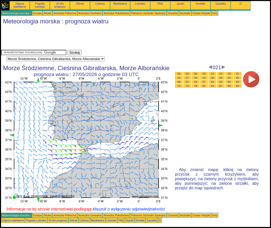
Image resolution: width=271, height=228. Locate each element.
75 (187, 85)
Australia (185, 13)
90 (229, 85)
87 (220, 85)
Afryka (47, 13)
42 (229, 77)
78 (195, 85)
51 (187, 81)
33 (204, 77)
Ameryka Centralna (89, 13)
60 (212, 81)
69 (237, 81)
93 (237, 85)
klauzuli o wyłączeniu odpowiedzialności (129, 209)
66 (229, 81)
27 (187, 77)
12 (212, 73)
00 (178, 73)
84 (212, 85)
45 (237, 77)
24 (178, 77)
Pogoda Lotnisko (40, 5)
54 (195, 81)
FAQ (160, 3)
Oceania (173, 13)
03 (187, 73)
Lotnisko (140, 3)
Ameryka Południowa (116, 13)
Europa (37, 13)
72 (178, 85)
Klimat (80, 3)
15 (220, 73)
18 (229, 73)
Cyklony (100, 3)
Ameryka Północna (64, 13)
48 (178, 81)
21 (237, 73)
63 (220, 81)
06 (195, 73)
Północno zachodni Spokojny (148, 13)
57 (204, 81)
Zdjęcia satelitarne (19, 5)
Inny (214, 13)
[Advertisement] (93, 38)
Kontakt (200, 3)
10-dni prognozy (60, 5)
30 (195, 77)
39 (220, 77)
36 (212, 77)
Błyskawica (120, 3)
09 (204, 73)
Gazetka (221, 3)
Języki (180, 3)
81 (204, 85)
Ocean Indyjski (201, 13)
